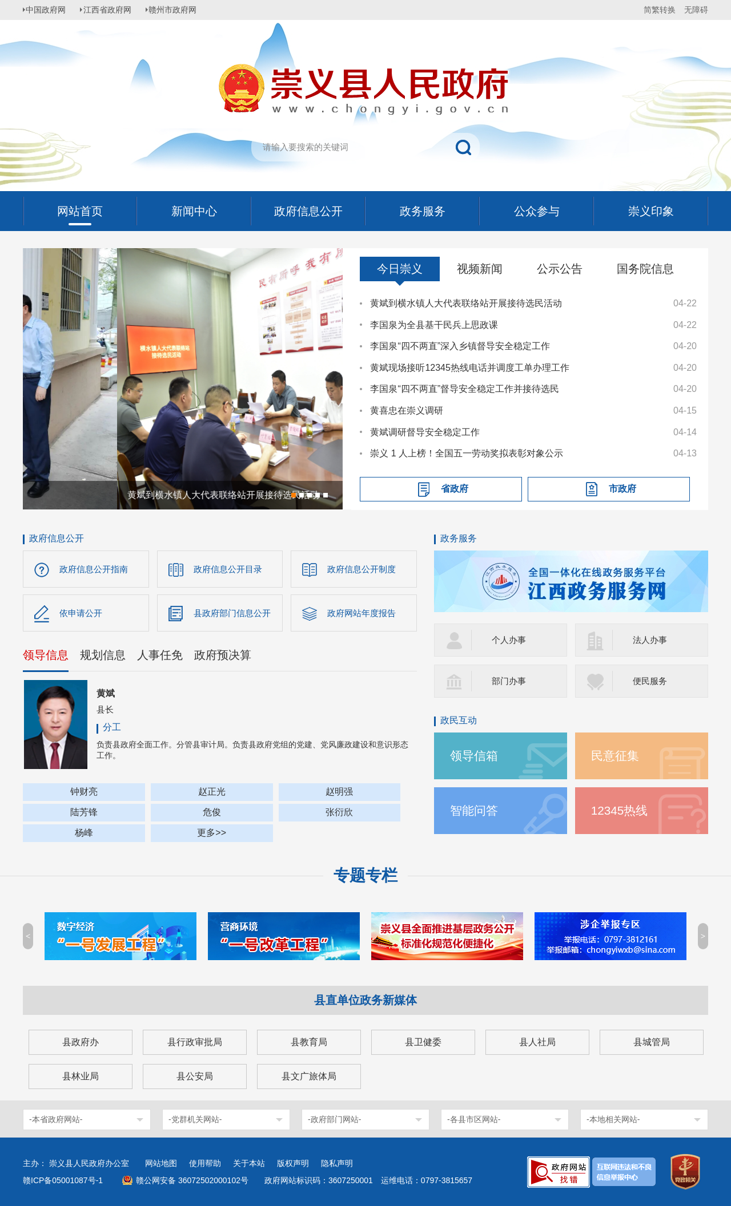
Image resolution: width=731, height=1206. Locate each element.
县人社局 (537, 1042)
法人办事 (651, 640)
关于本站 (249, 1163)
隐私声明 (337, 1163)
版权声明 (293, 1163)
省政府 (454, 488)
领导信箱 (475, 755)
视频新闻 (480, 268)
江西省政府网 (112, 9)
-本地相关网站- (613, 1119)
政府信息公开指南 (95, 569)
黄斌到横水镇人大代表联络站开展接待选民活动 (466, 303)
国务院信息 (645, 268)
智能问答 (475, 810)
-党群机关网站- (195, 1119)
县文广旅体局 (309, 1076)
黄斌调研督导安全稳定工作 (425, 432)
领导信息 (46, 657)
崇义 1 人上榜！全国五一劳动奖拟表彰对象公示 (466, 453)
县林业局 (80, 1076)
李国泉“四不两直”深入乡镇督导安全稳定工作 (460, 346)
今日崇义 (400, 268)
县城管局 (651, 1042)
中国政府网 (49, 9)
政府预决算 (222, 657)
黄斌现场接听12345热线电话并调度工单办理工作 (469, 368)
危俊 (212, 814)
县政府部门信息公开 (235, 614)
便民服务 (651, 681)
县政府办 (80, 1042)
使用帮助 (205, 1163)
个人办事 (510, 640)
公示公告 (560, 268)
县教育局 (309, 1042)
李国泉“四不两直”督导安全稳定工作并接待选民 (464, 389)
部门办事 (510, 681)
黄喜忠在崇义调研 (406, 410)
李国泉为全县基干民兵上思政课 (434, 325)
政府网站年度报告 (363, 614)
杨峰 (84, 835)
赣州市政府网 (180, 9)
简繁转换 (660, 9)
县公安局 (194, 1076)
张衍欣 (339, 814)
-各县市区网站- (473, 1119)
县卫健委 (423, 1042)
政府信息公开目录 (230, 569)
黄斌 (106, 696)
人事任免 (160, 657)
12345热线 (621, 810)
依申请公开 (82, 614)
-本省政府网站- (55, 1119)
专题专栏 (365, 875)
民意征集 (616, 755)
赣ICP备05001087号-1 (63, 1180)
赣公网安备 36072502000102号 (192, 1180)
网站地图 (161, 1163)
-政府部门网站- (334, 1119)
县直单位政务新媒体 (365, 1000)
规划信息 (103, 657)
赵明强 (339, 794)
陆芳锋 (84, 814)
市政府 (622, 488)
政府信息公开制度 (363, 569)
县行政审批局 (194, 1042)
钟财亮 (84, 794)
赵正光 (212, 794)
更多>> (211, 835)
